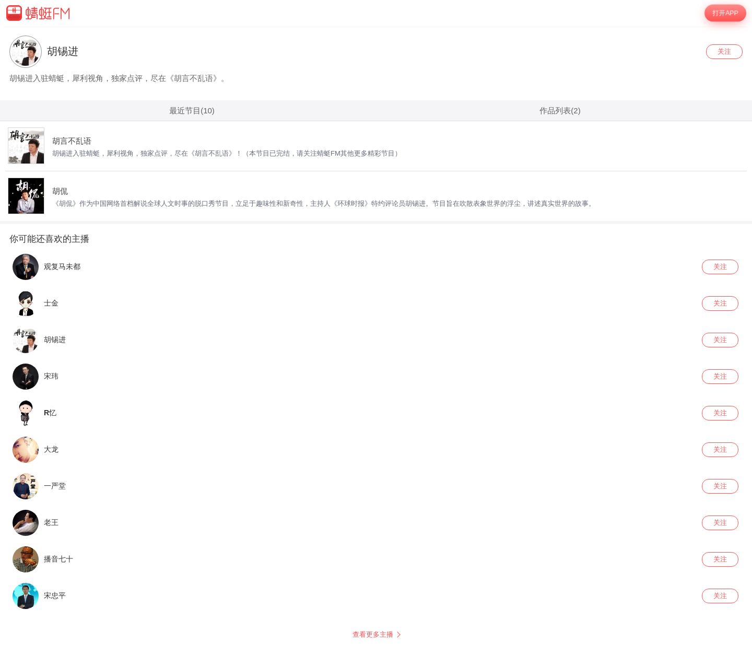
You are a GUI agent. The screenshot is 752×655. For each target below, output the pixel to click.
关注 (724, 51)
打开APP (725, 13)
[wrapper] (376, 340)
